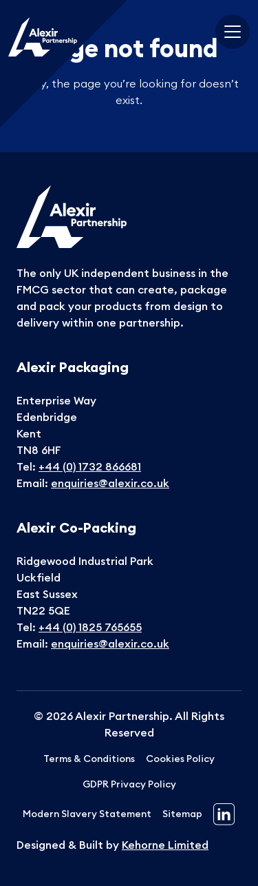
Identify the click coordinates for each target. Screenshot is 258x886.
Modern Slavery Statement (87, 813)
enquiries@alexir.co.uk (110, 483)
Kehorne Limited (165, 845)
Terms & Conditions (89, 758)
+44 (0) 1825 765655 (90, 627)
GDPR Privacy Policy (129, 784)
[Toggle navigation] (232, 31)
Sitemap (182, 813)
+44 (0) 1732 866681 (90, 466)
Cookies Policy (180, 758)
